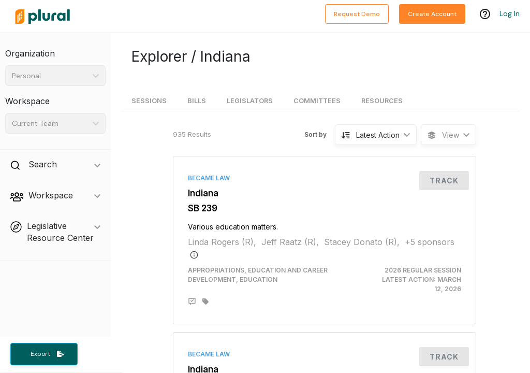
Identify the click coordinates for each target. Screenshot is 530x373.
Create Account (432, 14)
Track (444, 180)
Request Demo (357, 14)
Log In (509, 14)
